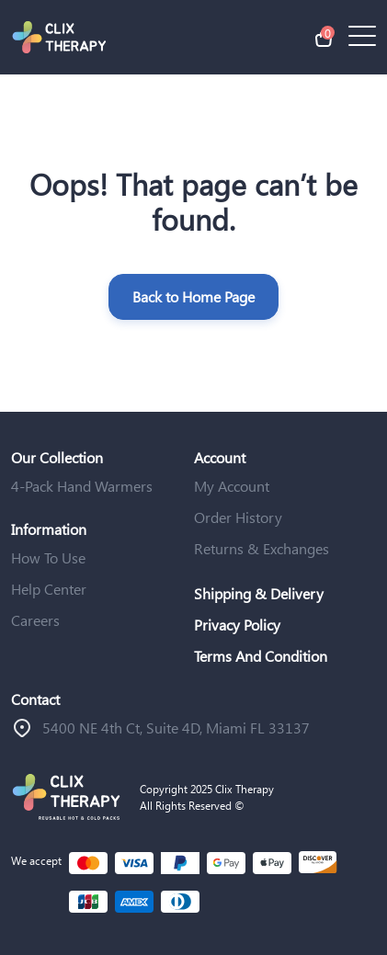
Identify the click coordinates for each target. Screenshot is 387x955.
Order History (238, 517)
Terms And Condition (260, 655)
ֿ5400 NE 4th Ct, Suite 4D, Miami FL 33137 (176, 727)
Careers (35, 620)
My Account (231, 485)
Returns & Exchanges (261, 548)
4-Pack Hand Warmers (82, 485)
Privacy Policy (237, 624)
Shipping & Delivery (259, 593)
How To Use (48, 557)
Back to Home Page (193, 296)
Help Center (48, 588)
